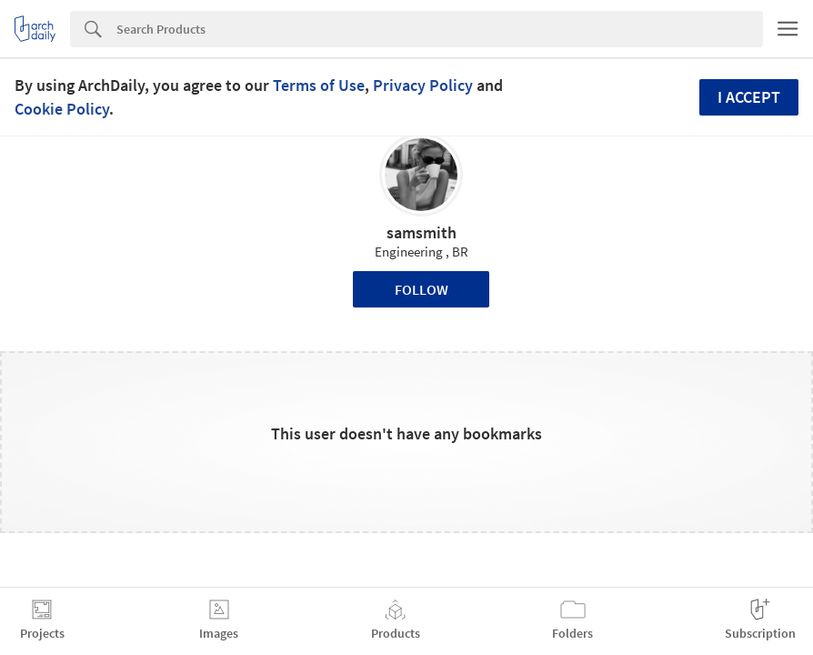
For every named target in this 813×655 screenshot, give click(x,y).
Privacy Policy (423, 85)
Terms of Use (319, 85)
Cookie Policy (62, 108)
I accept (749, 96)
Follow (421, 289)
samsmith (421, 232)
